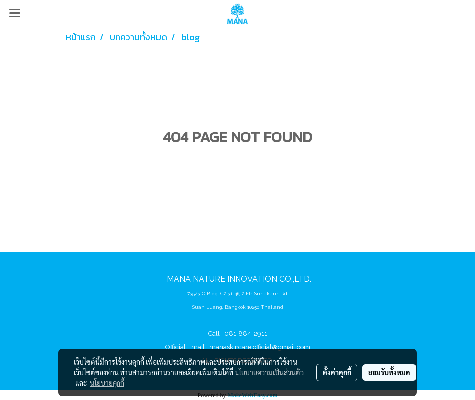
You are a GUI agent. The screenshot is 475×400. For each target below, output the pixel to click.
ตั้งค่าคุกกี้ (337, 372)
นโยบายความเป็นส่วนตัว (269, 372)
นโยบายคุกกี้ (107, 382)
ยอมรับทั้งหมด (389, 372)
